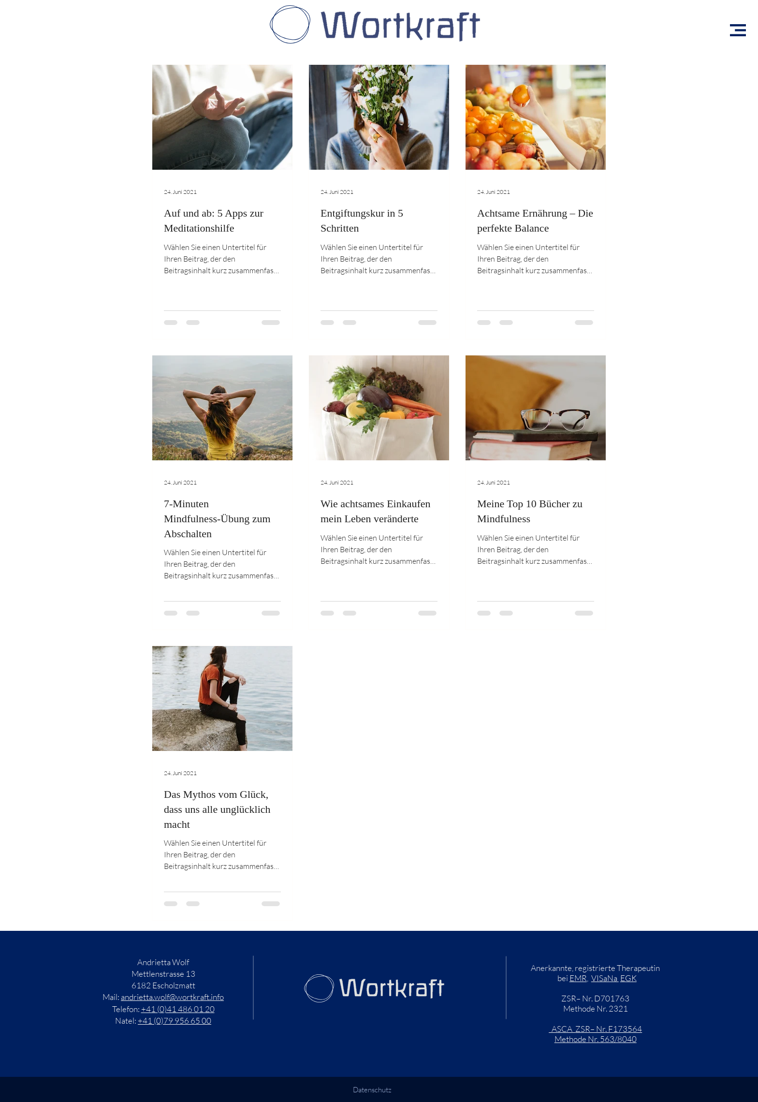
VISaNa (605, 978)
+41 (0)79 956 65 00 (174, 1020)
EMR (578, 978)
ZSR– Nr (590, 1029)
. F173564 (623, 1029)
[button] (738, 30)
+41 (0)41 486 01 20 (178, 1009)
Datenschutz (372, 1089)
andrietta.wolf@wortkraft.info (172, 997)
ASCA (562, 1029)
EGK (628, 978)
